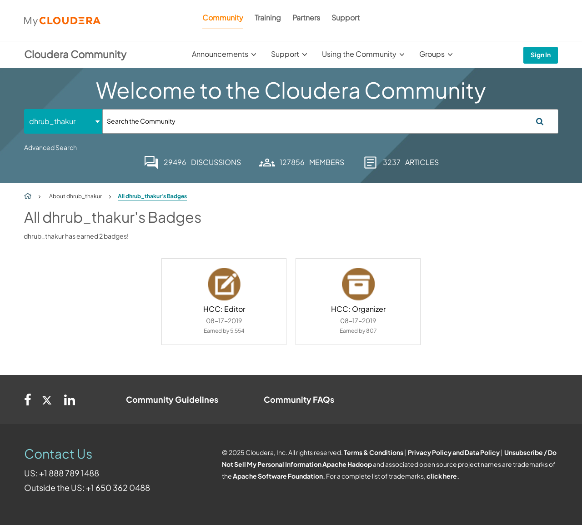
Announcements (220, 54)
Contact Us (58, 453)
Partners (306, 17)
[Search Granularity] (63, 121)
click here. (442, 476)
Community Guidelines (172, 399)
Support (345, 17)
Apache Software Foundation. (279, 476)
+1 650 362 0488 (118, 487)
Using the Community (359, 54)
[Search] (330, 121)
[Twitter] (47, 399)
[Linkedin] (69, 399)
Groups (432, 54)
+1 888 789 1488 (69, 473)
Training (268, 17)
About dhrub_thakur (75, 196)
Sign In (541, 54)
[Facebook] (27, 399)
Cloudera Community (75, 54)
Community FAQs (299, 399)
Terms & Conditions (373, 452)
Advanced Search (50, 147)
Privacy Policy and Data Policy (454, 452)
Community (222, 17)
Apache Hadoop (347, 464)
